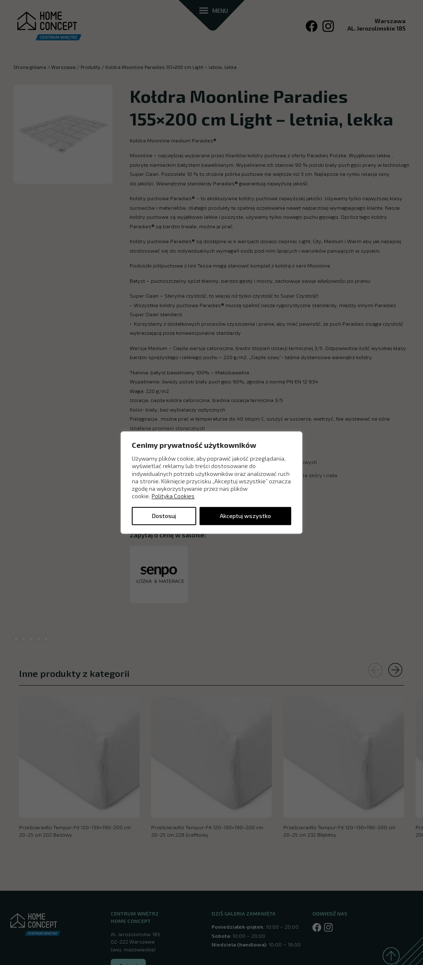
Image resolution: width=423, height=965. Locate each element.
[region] (211, 482)
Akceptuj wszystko (245, 515)
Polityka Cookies (173, 496)
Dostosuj (164, 515)
